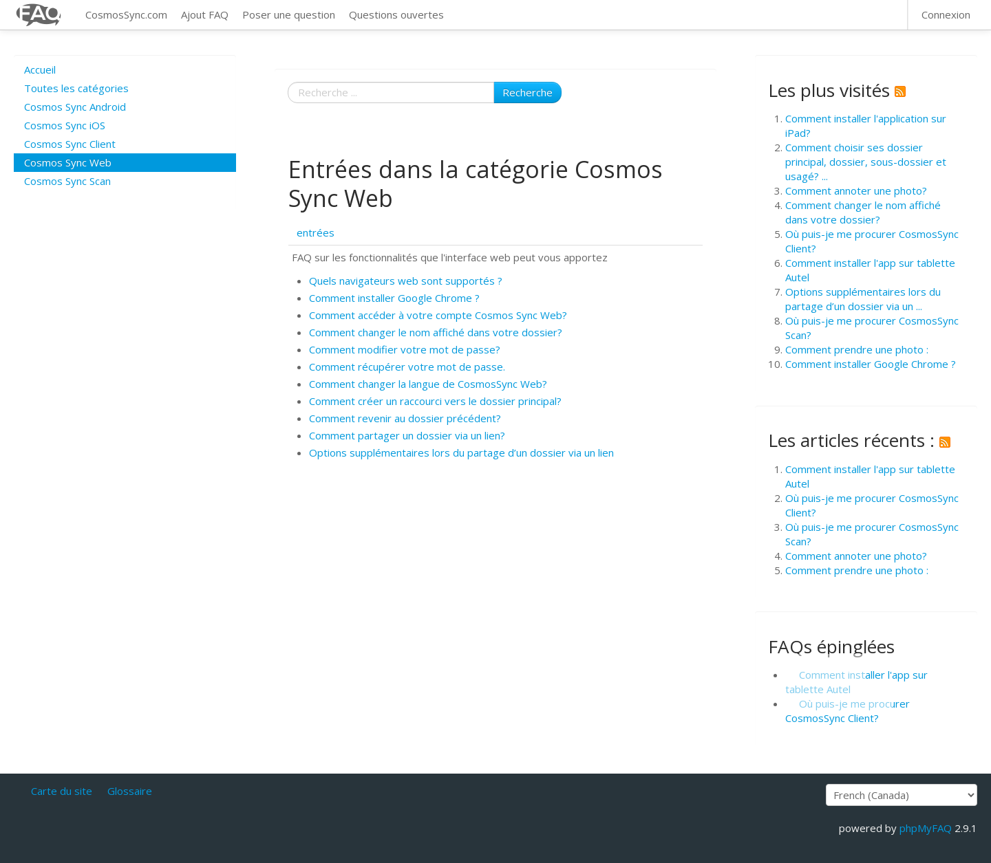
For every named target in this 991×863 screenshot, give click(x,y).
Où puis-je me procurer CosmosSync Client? (847, 711)
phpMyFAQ (925, 828)
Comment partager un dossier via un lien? (407, 435)
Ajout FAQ (204, 14)
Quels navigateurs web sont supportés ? (405, 280)
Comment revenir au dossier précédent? (405, 418)
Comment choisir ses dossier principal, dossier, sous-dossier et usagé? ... (865, 161)
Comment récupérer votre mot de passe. (407, 366)
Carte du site (61, 791)
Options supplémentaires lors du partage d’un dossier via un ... (863, 299)
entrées (315, 232)
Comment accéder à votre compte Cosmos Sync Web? (438, 315)
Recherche (527, 92)
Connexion (945, 14)
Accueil (40, 69)
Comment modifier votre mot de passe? (404, 349)
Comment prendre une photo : (856, 349)
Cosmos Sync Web (67, 162)
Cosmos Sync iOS (64, 125)
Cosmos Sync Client (70, 144)
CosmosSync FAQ (39, 15)
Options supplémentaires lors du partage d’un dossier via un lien (461, 452)
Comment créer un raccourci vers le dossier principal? (435, 401)
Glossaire (129, 791)
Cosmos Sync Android (75, 106)
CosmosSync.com (126, 14)
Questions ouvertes (396, 14)
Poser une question (288, 14)
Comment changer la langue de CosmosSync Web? (428, 384)
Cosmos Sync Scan (67, 181)
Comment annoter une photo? (856, 190)
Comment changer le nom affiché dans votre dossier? (435, 332)
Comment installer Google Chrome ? (394, 298)
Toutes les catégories (76, 88)
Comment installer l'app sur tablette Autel (856, 682)
